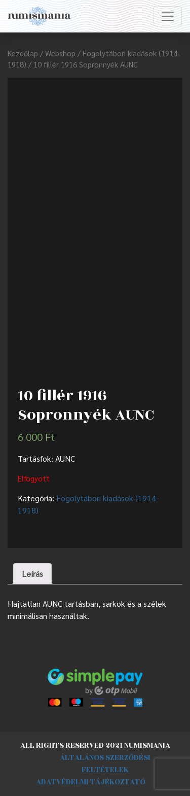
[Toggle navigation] (168, 16)
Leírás (32, 573)
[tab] (32, 573)
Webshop (60, 53)
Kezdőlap (23, 53)
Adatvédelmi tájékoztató (90, 782)
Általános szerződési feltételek (105, 764)
